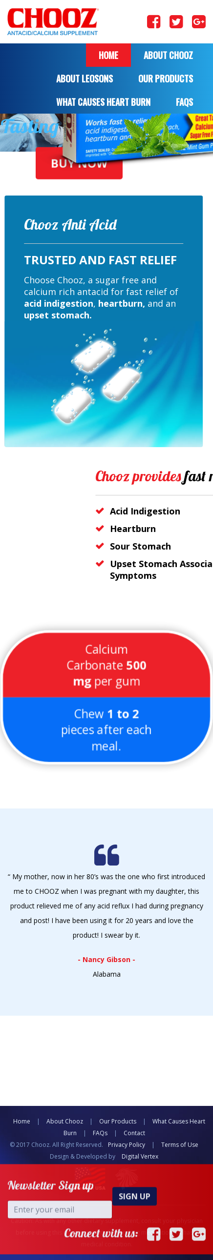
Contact (134, 1133)
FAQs (100, 1133)
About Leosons (84, 78)
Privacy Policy (126, 1145)
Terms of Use (179, 1145)
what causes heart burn (103, 102)
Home (108, 55)
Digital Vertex (140, 1156)
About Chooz (168, 55)
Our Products (165, 78)
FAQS (184, 102)
